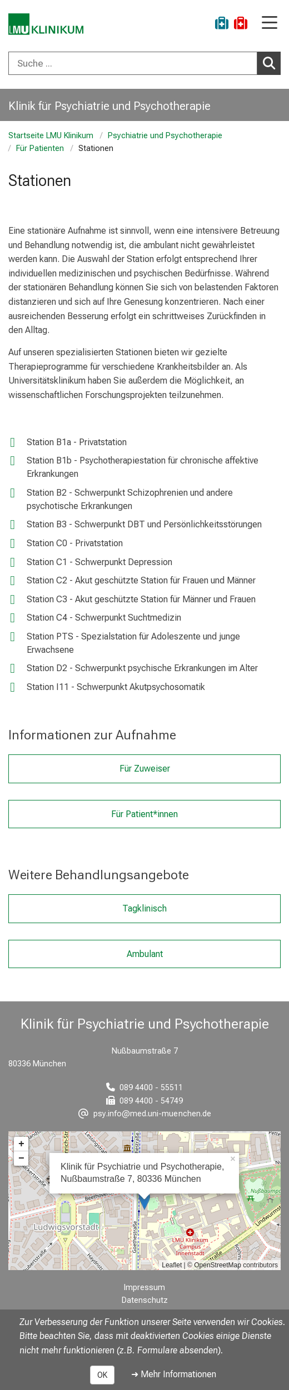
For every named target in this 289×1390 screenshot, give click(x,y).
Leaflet (172, 1265)
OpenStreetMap (217, 1265)
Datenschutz (145, 1300)
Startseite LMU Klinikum (50, 135)
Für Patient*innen (144, 813)
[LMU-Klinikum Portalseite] (47, 24)
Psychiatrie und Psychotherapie (165, 135)
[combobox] (144, 63)
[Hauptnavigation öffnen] (269, 23)
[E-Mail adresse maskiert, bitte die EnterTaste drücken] (144, 1114)
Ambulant (145, 953)
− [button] (21, 1158)
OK (102, 1375)
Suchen (272, 63)
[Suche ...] (132, 63)
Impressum (144, 1287)
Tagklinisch (144, 908)
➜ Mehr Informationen (173, 1374)
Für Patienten (40, 148)
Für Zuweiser (144, 768)
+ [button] (21, 1144)
